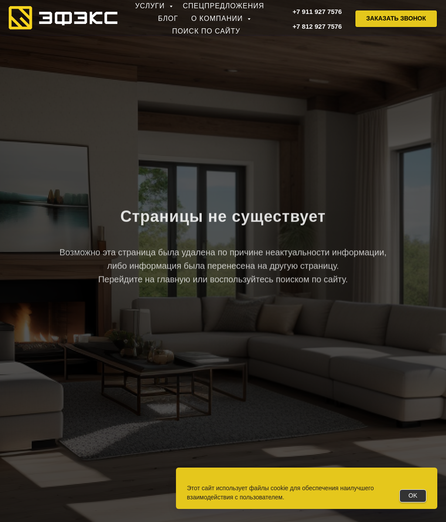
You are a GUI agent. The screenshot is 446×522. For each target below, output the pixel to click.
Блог (168, 18)
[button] (396, 18)
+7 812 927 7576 (317, 26)
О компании (218, 18)
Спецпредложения (223, 6)
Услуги (151, 6)
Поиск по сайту (206, 31)
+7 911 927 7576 (317, 11)
